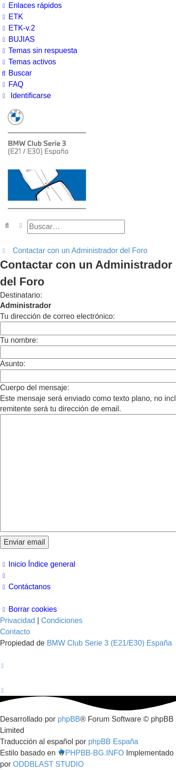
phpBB (69, 719)
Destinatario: (21, 295)
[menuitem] (11, 17)
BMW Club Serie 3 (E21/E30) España (109, 643)
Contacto (15, 632)
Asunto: (12, 364)
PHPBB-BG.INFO (91, 752)
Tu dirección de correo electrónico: (57, 316)
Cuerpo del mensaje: (34, 388)
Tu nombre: (19, 340)
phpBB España (113, 742)
